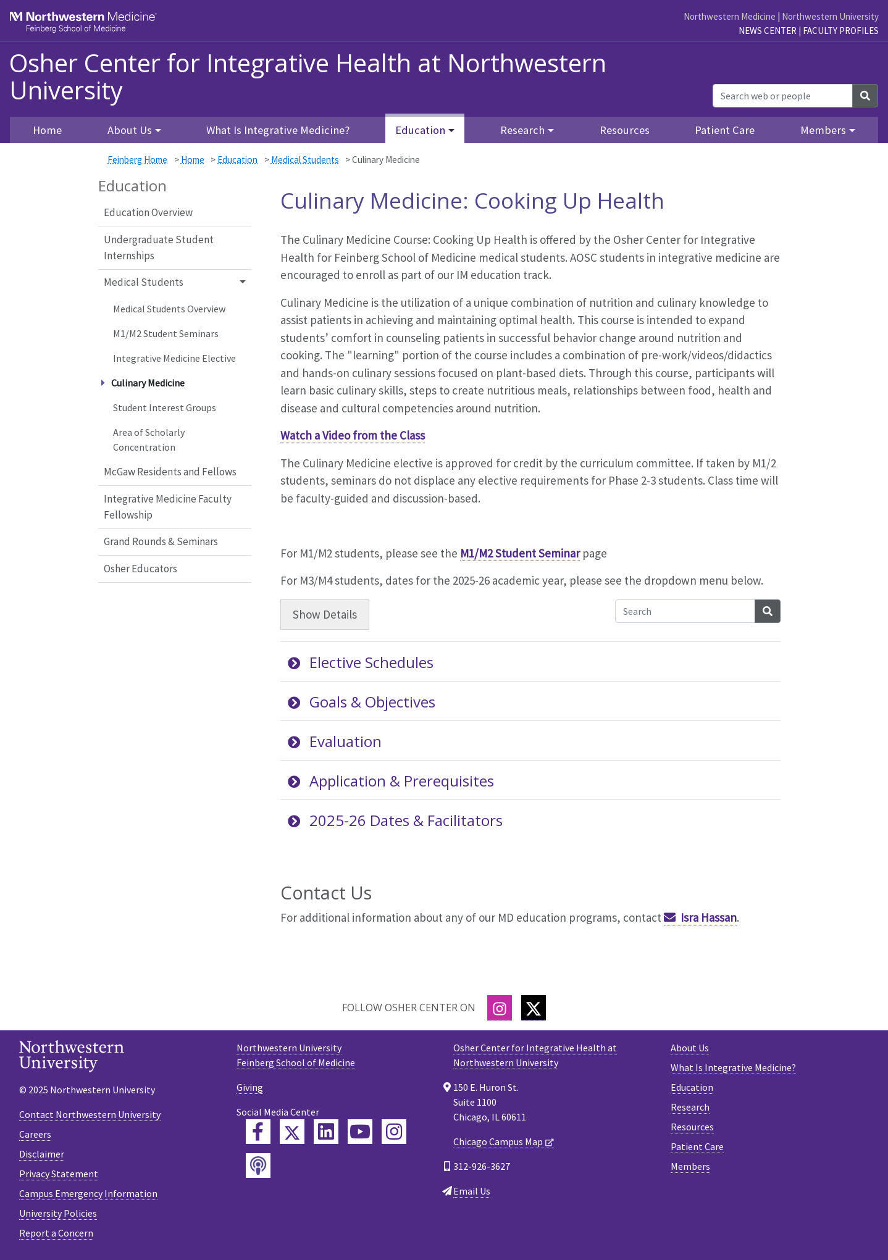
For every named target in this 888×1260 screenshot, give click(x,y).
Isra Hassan (709, 917)
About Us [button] (129, 130)
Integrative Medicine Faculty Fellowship (168, 507)
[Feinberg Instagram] (394, 1131)
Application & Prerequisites (391, 780)
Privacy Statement (58, 1173)
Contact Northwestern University (90, 1114)
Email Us (471, 1191)
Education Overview (148, 212)
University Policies (58, 1213)
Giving (250, 1087)
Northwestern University (830, 16)
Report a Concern (56, 1233)
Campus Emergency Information (88, 1193)
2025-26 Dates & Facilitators (395, 820)
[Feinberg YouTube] (360, 1131)
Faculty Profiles (841, 30)
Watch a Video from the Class (352, 435)
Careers (35, 1134)
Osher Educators (140, 568)
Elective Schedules (361, 662)
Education (237, 159)
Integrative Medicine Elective (174, 358)
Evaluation (335, 741)
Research (690, 1107)
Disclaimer (41, 1154)
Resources (625, 130)
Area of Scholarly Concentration (149, 439)
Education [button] (420, 130)
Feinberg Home (137, 159)
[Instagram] (499, 1007)
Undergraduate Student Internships (159, 247)
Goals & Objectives (361, 701)
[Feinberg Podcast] (258, 1165)
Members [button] (823, 130)
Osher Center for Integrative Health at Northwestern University (307, 76)
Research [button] (522, 130)
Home (192, 159)
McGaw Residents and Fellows (170, 471)
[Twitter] (533, 1007)
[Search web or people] (783, 95)
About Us (690, 1047)
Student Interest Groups (164, 407)
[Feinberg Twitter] (292, 1131)
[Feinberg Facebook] (258, 1131)
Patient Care (725, 130)
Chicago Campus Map (498, 1141)
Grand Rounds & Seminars (161, 541)
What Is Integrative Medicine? (278, 130)
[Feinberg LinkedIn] (326, 1131)
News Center (768, 30)
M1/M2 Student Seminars (166, 333)
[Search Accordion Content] (685, 611)
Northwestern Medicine (730, 16)
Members (690, 1166)
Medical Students (305, 159)
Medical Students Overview (169, 308)
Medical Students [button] (143, 282)
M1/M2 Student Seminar (520, 553)
